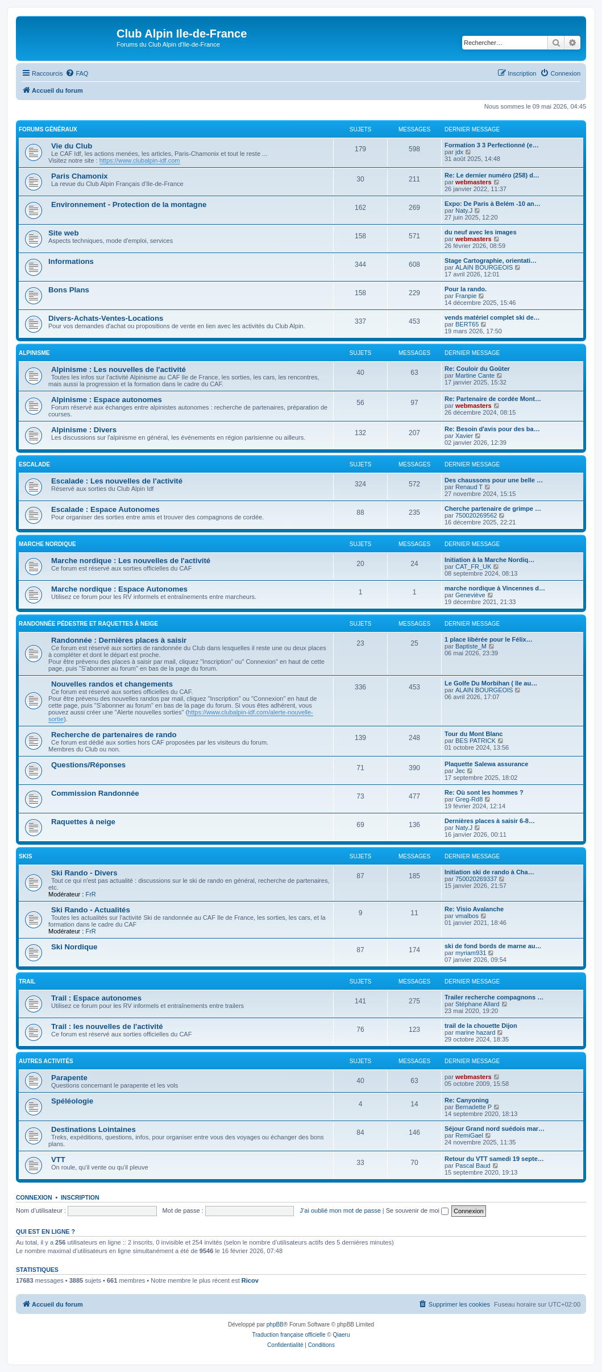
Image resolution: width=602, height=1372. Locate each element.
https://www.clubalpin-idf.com (139, 160)
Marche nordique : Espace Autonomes (119, 589)
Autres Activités (46, 1061)
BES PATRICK (475, 740)
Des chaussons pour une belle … (494, 480)
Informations (71, 261)
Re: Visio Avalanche (474, 909)
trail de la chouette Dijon (481, 1025)
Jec (460, 770)
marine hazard (475, 1032)
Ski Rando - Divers (84, 873)
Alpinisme (34, 353)
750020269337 (476, 878)
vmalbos (467, 915)
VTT (58, 1159)
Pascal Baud (473, 1165)
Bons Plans (68, 290)
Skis (25, 856)
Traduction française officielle (289, 1335)
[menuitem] (76, 73)
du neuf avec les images (481, 232)
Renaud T (469, 486)
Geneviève (470, 595)
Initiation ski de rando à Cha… (489, 872)
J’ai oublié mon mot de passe (340, 1210)
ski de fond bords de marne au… (493, 946)
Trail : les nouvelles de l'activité (107, 1026)
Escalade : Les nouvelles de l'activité (116, 481)
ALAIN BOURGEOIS (484, 267)
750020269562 (476, 515)
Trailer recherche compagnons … (494, 997)
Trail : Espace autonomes (96, 998)
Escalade (34, 464)
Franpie (465, 295)
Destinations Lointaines (93, 1129)
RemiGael (469, 1135)
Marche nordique (47, 544)
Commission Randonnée (95, 793)
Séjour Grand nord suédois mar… (495, 1128)
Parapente (69, 1077)
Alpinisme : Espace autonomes (106, 399)
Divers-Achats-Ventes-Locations (105, 318)
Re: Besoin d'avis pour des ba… (492, 428)
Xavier (464, 435)
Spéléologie (72, 1101)
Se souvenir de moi (417, 1210)
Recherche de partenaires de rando (114, 734)
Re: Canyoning (467, 1100)
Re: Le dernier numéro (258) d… (492, 175)
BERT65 (467, 324)
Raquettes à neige (83, 821)
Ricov (250, 1280)
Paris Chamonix (79, 176)
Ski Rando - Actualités (90, 910)
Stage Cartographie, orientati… (491, 260)
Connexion (34, 1197)
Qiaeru (341, 1335)
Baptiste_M (471, 646)
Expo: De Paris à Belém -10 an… (493, 203)
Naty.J (463, 210)
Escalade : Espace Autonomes (105, 509)
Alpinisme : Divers (84, 429)
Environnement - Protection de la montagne (128, 204)
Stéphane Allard (477, 1004)
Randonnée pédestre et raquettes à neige (88, 624)
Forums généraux (48, 129)
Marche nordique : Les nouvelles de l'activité (130, 560)
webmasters (473, 182)
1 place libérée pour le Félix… (489, 639)
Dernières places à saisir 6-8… (490, 820)
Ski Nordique (74, 947)
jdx (459, 151)
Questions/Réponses (88, 765)
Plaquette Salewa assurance (486, 764)
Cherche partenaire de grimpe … (493, 508)
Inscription (80, 1197)
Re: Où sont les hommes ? (484, 792)
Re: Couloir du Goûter (477, 368)
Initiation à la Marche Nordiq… (489, 559)
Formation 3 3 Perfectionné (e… (492, 145)
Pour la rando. (466, 289)
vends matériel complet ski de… (492, 317)
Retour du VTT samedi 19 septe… (494, 1158)
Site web (63, 233)
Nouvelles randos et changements (112, 684)
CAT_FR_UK (473, 566)
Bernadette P (473, 1107)
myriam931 (470, 952)
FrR (90, 894)
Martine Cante (475, 375)
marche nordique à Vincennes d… (495, 588)
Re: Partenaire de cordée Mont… (493, 398)
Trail (27, 981)
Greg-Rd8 (469, 799)
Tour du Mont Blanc (474, 733)
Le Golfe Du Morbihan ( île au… (491, 683)
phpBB (275, 1324)
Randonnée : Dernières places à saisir (118, 640)
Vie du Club (71, 146)
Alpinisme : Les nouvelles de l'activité (118, 369)
